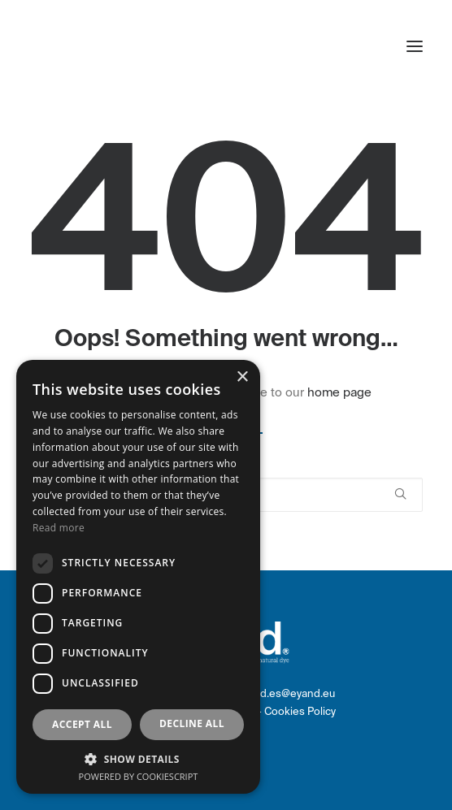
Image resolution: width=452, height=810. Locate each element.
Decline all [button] (191, 723)
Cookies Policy (300, 711)
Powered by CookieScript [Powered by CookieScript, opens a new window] (138, 776)
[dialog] (138, 577)
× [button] (242, 377)
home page (339, 392)
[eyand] (102, 46)
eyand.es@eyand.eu (286, 693)
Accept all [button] (82, 724)
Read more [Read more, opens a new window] (59, 528)
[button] (414, 46)
